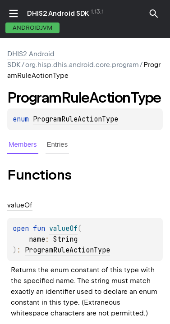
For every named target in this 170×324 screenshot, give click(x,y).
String (65, 239)
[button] (154, 13)
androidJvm (32, 27)
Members (23, 144)
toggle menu (13, 13)
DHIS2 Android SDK (58, 13)
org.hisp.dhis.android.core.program (82, 65)
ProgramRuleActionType (75, 119)
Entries (57, 144)
